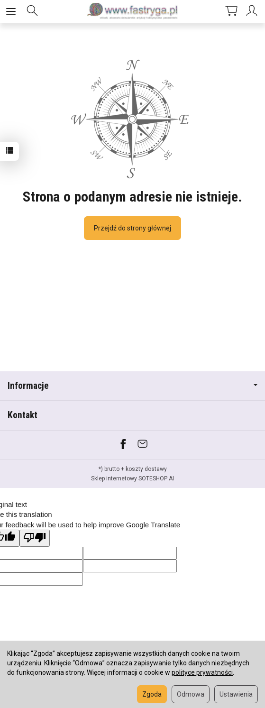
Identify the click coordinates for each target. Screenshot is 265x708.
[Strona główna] (132, 11)
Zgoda (152, 694)
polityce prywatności (202, 672)
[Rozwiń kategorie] (11, 11)
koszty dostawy (146, 469)
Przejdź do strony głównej (132, 228)
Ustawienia (236, 694)
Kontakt (22, 415)
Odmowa (190, 694)
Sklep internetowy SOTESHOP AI (132, 478)
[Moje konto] (253, 11)
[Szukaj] (32, 11)
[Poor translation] (34, 538)
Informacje (132, 385)
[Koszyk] (231, 11)
